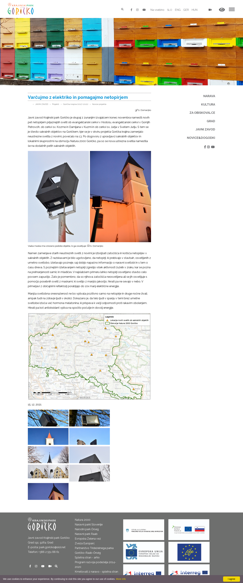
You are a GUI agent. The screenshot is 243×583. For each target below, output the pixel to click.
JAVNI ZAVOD (41, 104)
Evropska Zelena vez (88, 502)
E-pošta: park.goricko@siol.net (46, 510)
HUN (194, 9)
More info (121, 579)
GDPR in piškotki (38, 553)
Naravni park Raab (86, 497)
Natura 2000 (82, 483)
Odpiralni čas (36, 558)
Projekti (55, 104)
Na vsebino (157, 9)
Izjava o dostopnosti (40, 572)
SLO (169, 9)
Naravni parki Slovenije (89, 487)
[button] (222, 10)
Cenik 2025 (35, 562)
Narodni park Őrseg (87, 492)
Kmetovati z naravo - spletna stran (96, 535)
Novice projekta (99, 104)
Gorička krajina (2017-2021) (75, 104)
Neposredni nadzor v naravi (45, 567)
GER (186, 9)
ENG (178, 9)
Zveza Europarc (85, 506)
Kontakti (33, 543)
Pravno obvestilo (38, 548)
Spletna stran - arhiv (87, 520)
